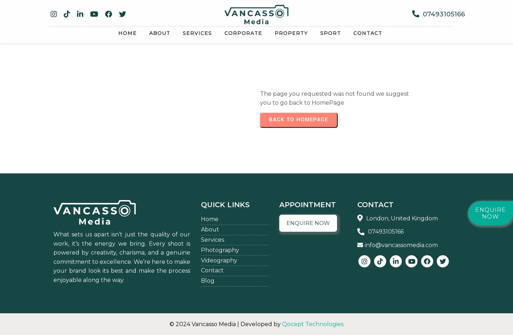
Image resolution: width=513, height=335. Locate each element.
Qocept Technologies (312, 324)
